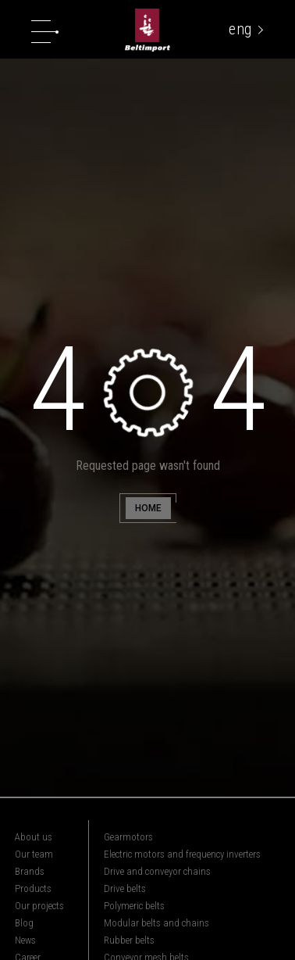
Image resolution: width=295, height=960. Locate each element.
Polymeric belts (134, 906)
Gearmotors (128, 837)
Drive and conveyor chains (157, 871)
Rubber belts (129, 940)
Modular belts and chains (156, 923)
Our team (34, 854)
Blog (24, 923)
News (25, 940)
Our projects (39, 906)
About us (33, 837)
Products (33, 888)
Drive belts (125, 888)
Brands (29, 871)
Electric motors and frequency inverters (182, 854)
